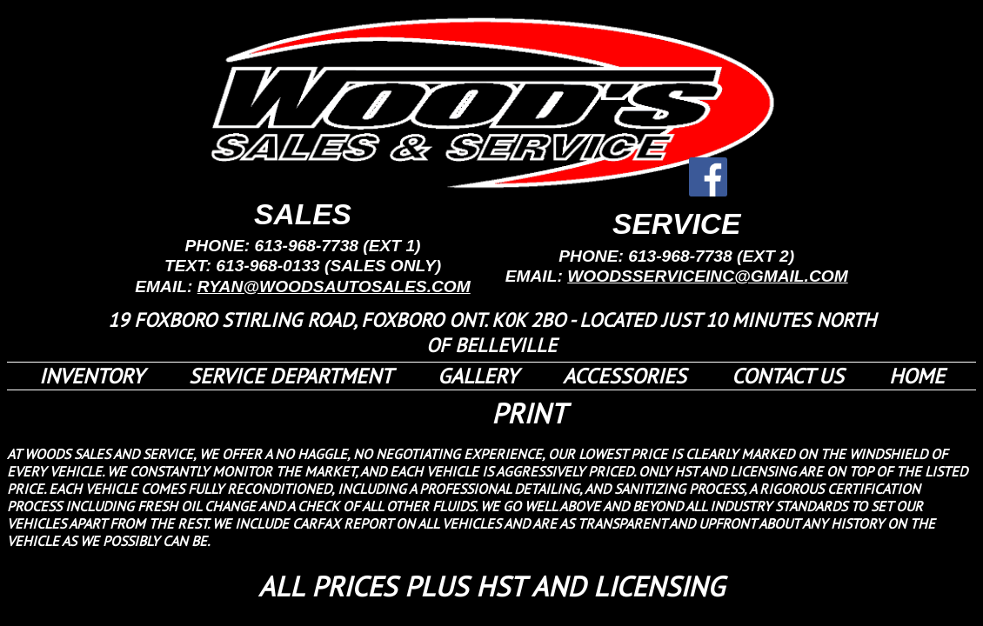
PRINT (529, 413)
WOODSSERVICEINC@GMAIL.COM (707, 276)
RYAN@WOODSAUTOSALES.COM (334, 286)
